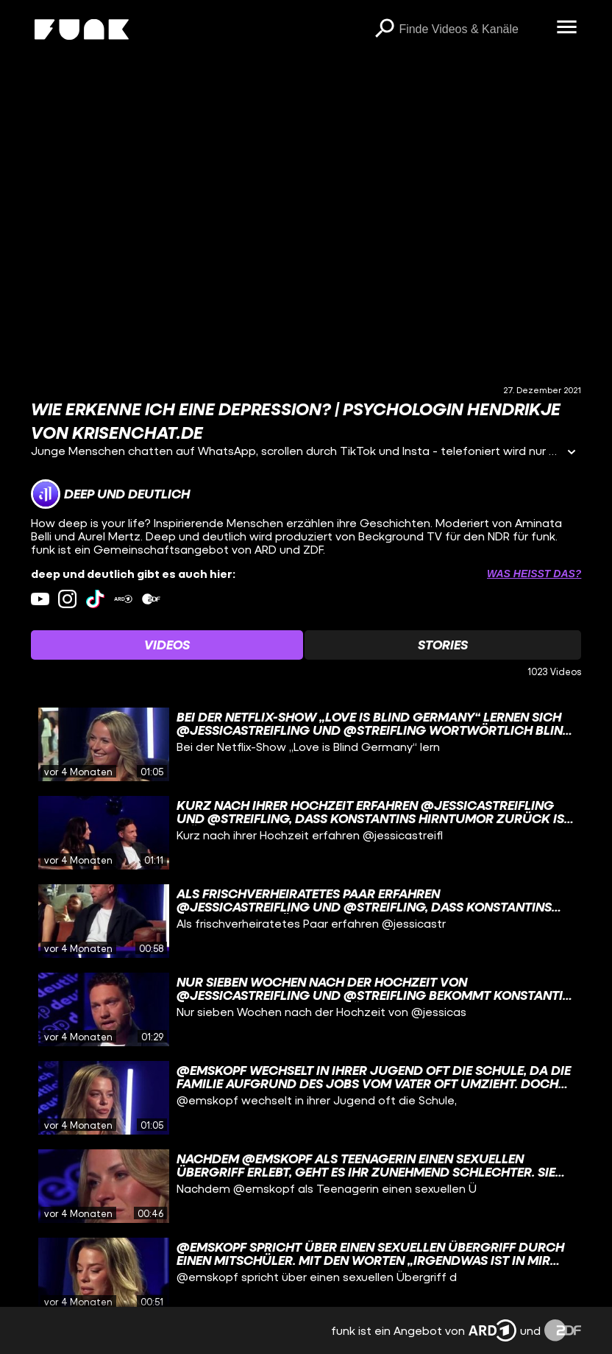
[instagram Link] (67, 599)
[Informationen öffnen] (571, 453)
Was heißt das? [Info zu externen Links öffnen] (534, 573)
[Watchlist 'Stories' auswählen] (443, 645)
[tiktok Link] (95, 599)
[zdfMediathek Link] (151, 599)
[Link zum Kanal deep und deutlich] (110, 494)
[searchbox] (472, 29)
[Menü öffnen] (566, 28)
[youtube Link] (40, 599)
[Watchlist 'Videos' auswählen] (167, 645)
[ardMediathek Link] (123, 599)
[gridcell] (306, 744)
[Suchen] (384, 29)
